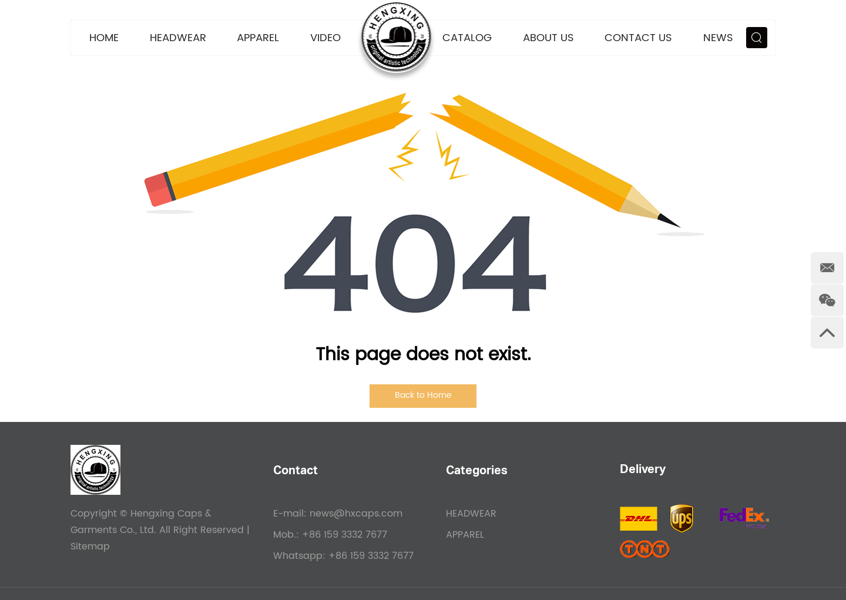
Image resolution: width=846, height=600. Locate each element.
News (718, 37)
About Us (548, 37)
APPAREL (258, 37)
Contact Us (638, 37)
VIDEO (325, 37)
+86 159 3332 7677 (371, 556)
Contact (295, 472)
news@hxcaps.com (356, 513)
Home (104, 37)
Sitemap (90, 546)
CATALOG (467, 37)
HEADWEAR (178, 37)
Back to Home (423, 395)
